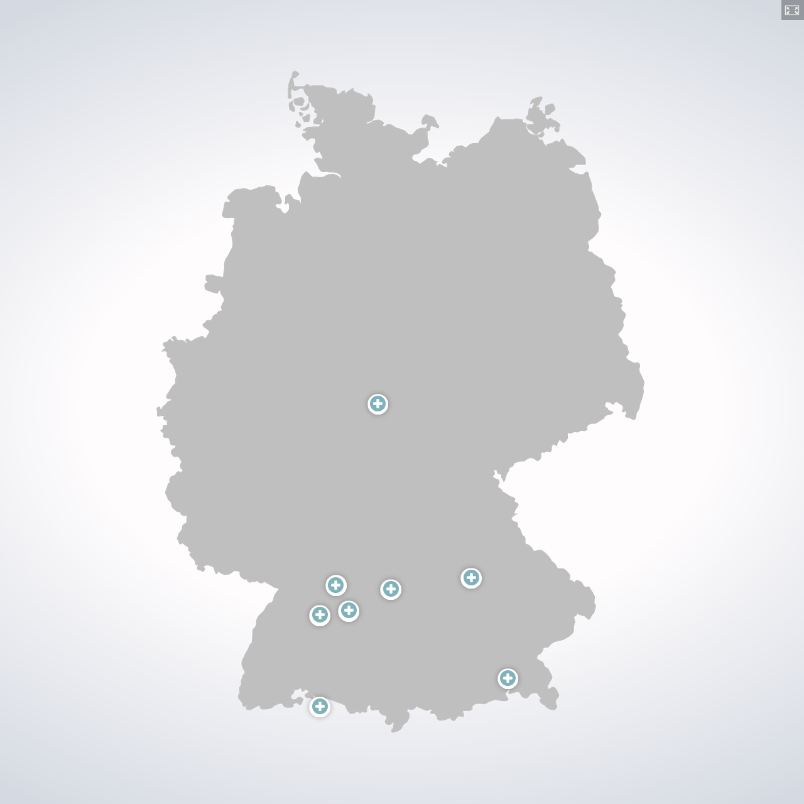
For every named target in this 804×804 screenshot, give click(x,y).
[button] (792, 10)
